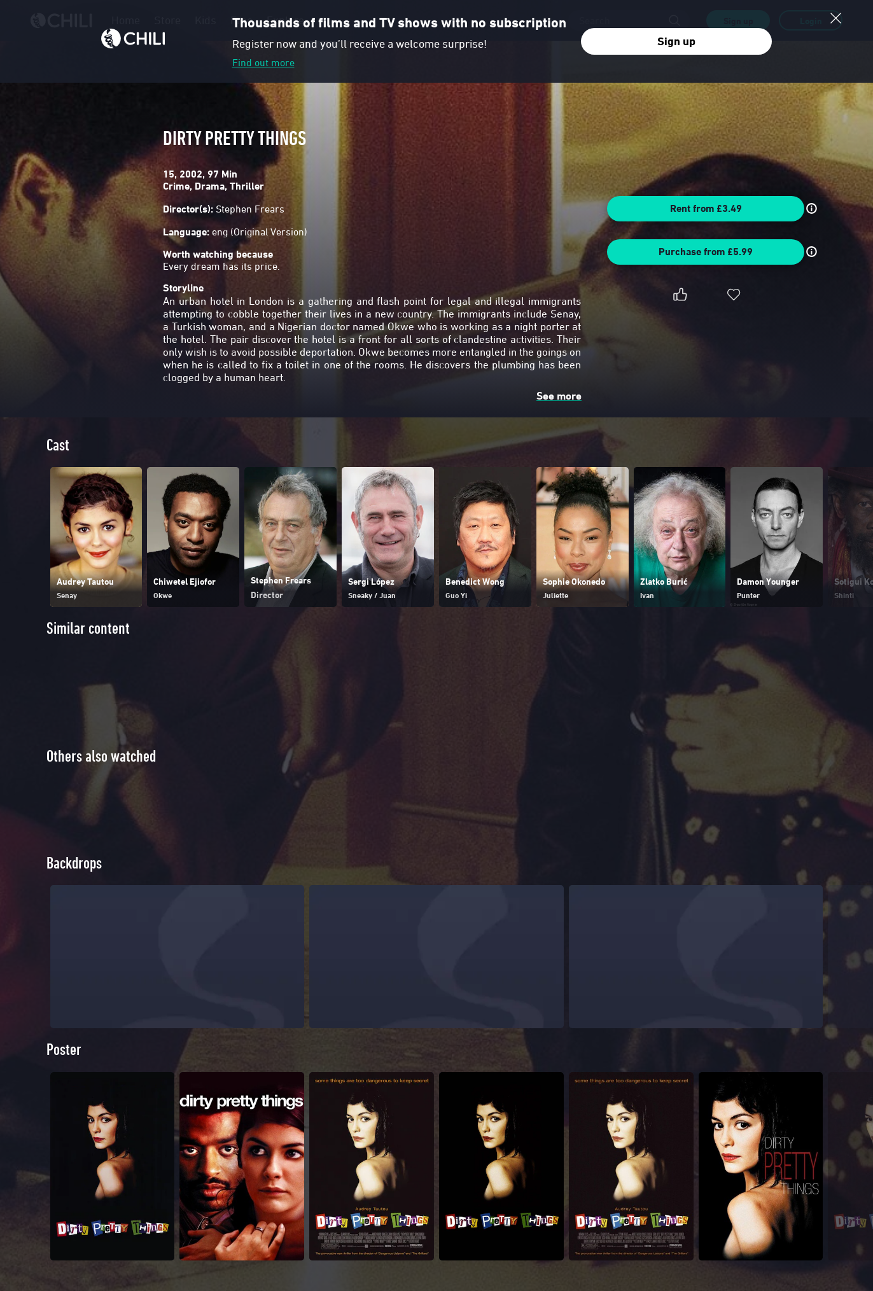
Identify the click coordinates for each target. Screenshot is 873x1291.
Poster (63, 1071)
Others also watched (101, 756)
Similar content (88, 628)
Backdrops (74, 885)
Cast (57, 445)
